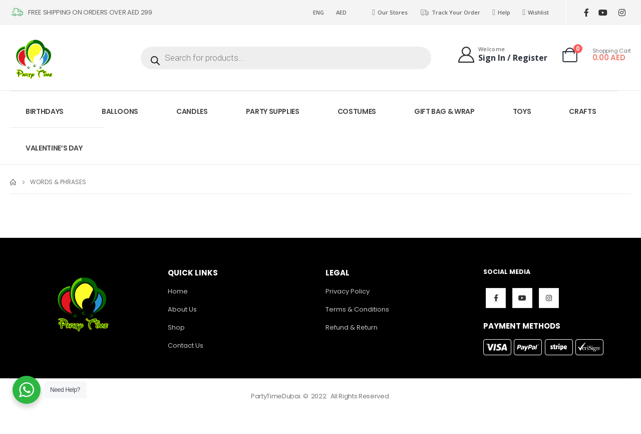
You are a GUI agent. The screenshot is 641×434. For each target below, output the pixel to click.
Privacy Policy (348, 291)
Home (178, 291)
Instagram (549, 298)
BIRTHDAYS (45, 111)
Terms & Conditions (357, 309)
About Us (182, 309)
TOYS (522, 111)
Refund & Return (352, 327)
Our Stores (390, 13)
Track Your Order (450, 12)
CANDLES (192, 111)
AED (341, 12)
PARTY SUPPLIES (272, 111)
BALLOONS (120, 111)
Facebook (496, 298)
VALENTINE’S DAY (54, 148)
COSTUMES (357, 111)
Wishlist (535, 13)
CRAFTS (582, 111)
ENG (318, 12)
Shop (176, 327)
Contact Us (185, 345)
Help (501, 13)
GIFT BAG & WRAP (444, 111)
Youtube (522, 298)
